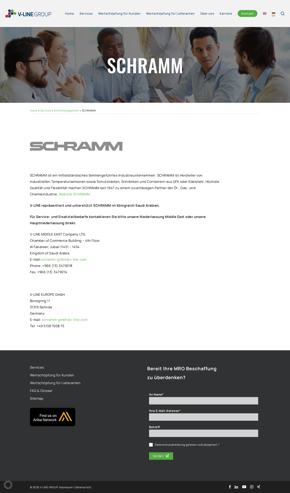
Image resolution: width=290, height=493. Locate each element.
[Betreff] (203, 433)
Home (33, 110)
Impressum (66, 487)
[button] (8, 485)
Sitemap (36, 398)
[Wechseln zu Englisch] (264, 13)
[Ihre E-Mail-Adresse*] (203, 417)
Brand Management (66, 110)
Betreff (154, 427)
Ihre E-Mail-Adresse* (164, 410)
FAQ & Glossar (41, 390)
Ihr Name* (156, 394)
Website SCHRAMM (74, 194)
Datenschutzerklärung (170, 445)
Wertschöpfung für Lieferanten (55, 383)
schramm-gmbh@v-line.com (64, 259)
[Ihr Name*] (203, 400)
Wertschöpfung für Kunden (52, 375)
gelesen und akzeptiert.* (187, 445)
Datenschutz (83, 487)
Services (45, 110)
